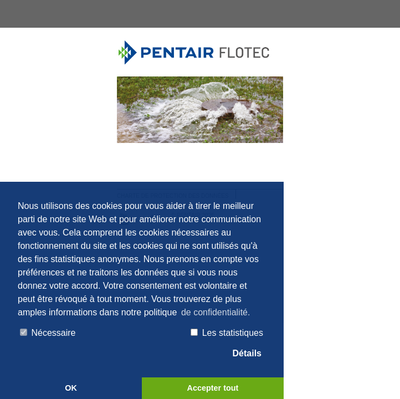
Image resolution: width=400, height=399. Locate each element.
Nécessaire (47, 332)
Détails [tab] (241, 354)
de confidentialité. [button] (215, 312)
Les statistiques (227, 332)
